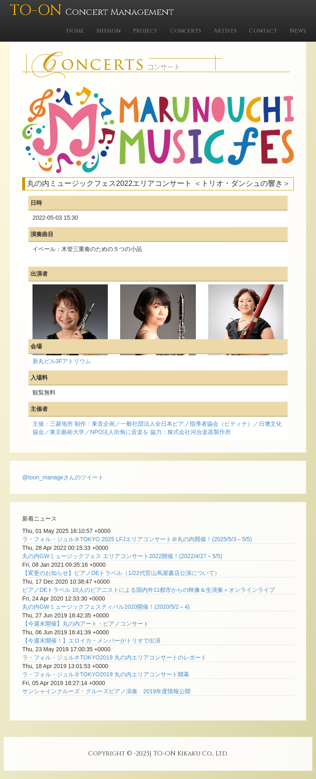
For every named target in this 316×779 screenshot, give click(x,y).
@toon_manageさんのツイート (63, 477)
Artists (225, 31)
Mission (108, 31)
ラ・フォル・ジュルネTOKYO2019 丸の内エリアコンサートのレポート (114, 657)
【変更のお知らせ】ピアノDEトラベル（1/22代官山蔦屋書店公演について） (121, 573)
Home (75, 31)
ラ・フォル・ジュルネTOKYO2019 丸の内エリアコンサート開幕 (105, 674)
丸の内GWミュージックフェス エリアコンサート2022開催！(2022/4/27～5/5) (122, 556)
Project (145, 31)
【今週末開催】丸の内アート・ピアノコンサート (85, 623)
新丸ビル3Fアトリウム (62, 361)
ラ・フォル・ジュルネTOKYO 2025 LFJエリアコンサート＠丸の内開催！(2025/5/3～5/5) (137, 539)
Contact (263, 31)
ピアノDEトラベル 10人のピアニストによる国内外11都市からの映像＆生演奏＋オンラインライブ (148, 590)
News (298, 31)
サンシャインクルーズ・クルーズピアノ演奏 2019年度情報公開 (106, 691)
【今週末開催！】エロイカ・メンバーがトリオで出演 (91, 640)
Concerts (185, 31)
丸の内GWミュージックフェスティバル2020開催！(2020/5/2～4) (106, 606)
